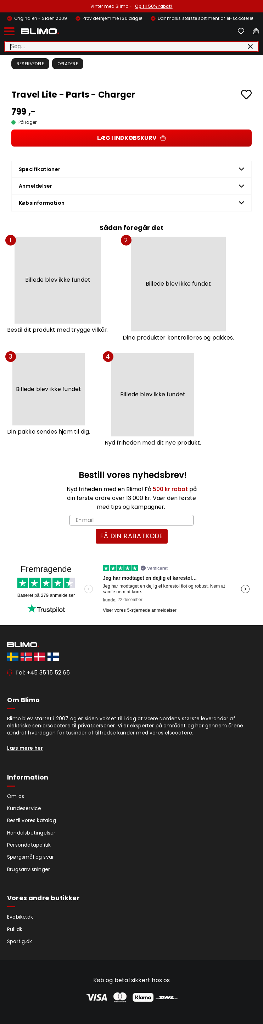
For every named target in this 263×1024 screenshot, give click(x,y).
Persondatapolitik (29, 844)
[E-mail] (131, 520)
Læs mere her (25, 748)
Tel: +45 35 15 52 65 (42, 672)
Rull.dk (14, 929)
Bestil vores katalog (31, 820)
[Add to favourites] (246, 94)
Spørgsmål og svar (30, 856)
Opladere (67, 64)
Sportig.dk (19, 941)
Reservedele (30, 64)
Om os (15, 796)
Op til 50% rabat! (154, 6)
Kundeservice (24, 808)
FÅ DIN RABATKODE (131, 536)
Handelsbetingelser (31, 832)
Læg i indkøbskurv (131, 138)
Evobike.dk (20, 916)
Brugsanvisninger (28, 869)
